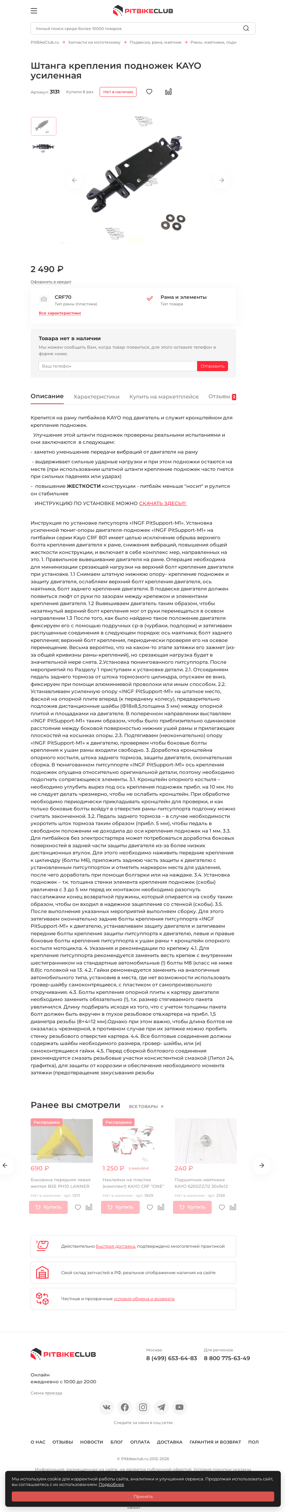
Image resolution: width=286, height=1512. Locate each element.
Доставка (169, 1445)
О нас (38, 1445)
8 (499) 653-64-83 (171, 1361)
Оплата (140, 1445)
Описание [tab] (47, 399)
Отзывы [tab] (224, 400)
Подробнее (111, 1484)
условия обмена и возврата (144, 1302)
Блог (116, 1445)
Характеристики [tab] (97, 400)
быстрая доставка (115, 1249)
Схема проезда (46, 1396)
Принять (143, 1496)
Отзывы (62, 1445)
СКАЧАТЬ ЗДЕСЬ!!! (163, 506)
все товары (144, 1110)
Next (221, 184)
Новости (91, 1445)
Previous (74, 184)
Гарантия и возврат (215, 1445)
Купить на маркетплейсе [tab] (165, 400)
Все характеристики (60, 316)
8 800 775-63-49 (227, 1361)
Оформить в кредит (51, 285)
